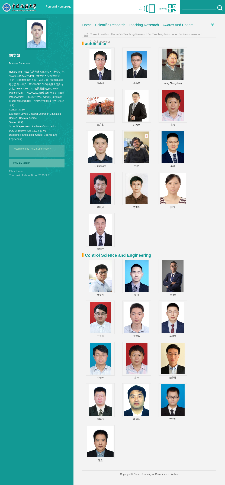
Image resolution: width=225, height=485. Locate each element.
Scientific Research (110, 25)
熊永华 (172, 295)
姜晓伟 (100, 419)
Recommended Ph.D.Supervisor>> (32, 148)
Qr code (163, 8)
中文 (139, 8)
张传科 (100, 295)
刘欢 (136, 166)
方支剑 (172, 419)
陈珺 (173, 207)
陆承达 (172, 377)
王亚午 (100, 336)
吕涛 (173, 124)
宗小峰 (100, 83)
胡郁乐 (136, 419)
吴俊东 (172, 336)
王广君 (100, 124)
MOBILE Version (21, 162)
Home (87, 25)
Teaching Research (144, 25)
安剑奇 (100, 248)
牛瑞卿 (100, 377)
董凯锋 (100, 207)
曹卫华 (136, 207)
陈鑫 (100, 460)
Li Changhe (100, 166)
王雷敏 (136, 336)
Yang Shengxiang (173, 83)
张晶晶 (136, 83)
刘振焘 (136, 124)
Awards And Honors (177, 25)
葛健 (173, 166)
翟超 (136, 295)
